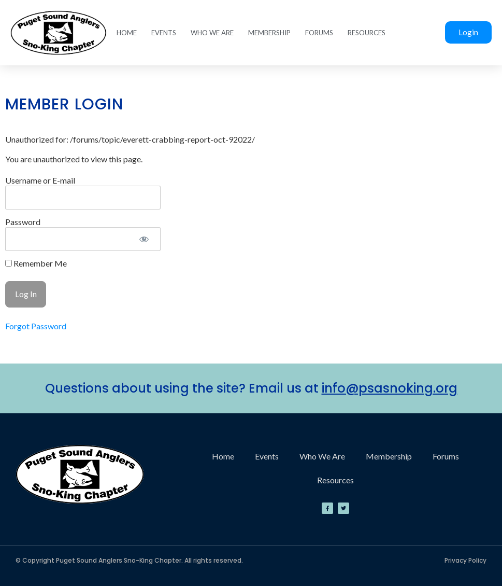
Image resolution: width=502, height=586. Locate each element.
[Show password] (144, 239)
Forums (319, 33)
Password (22, 222)
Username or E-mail (40, 180)
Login (468, 32)
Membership (269, 33)
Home (127, 33)
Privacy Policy (465, 560)
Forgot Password (35, 326)
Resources (366, 33)
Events (163, 33)
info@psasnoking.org (389, 388)
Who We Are (212, 33)
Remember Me (36, 263)
